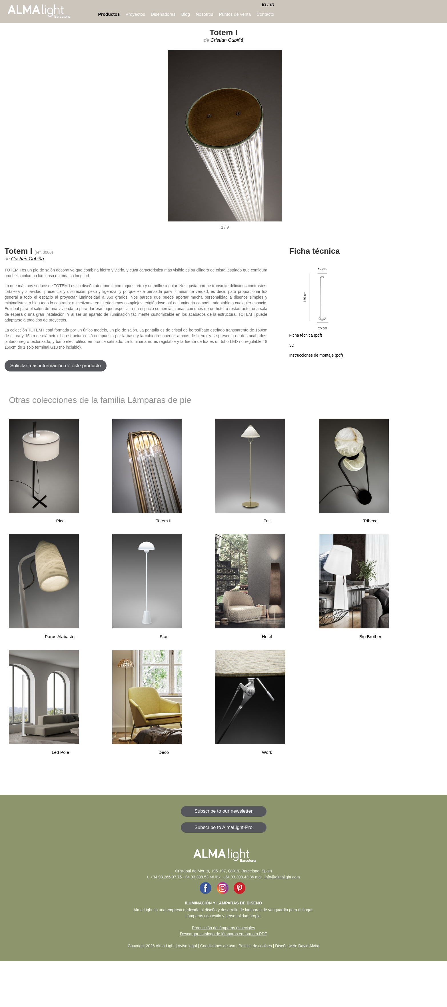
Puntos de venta (235, 14)
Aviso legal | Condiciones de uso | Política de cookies (225, 946)
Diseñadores (163, 14)
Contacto (265, 14)
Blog (185, 14)
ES (264, 5)
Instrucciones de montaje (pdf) (316, 355)
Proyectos (135, 14)
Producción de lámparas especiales (223, 928)
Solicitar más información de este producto (55, 365)
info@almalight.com (282, 877)
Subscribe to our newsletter (223, 811)
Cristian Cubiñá (227, 40)
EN (271, 5)
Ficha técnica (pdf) (305, 335)
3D (291, 345)
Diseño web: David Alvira (297, 946)
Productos (109, 14)
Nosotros (204, 14)
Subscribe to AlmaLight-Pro (223, 827)
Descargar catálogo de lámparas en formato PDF (223, 934)
